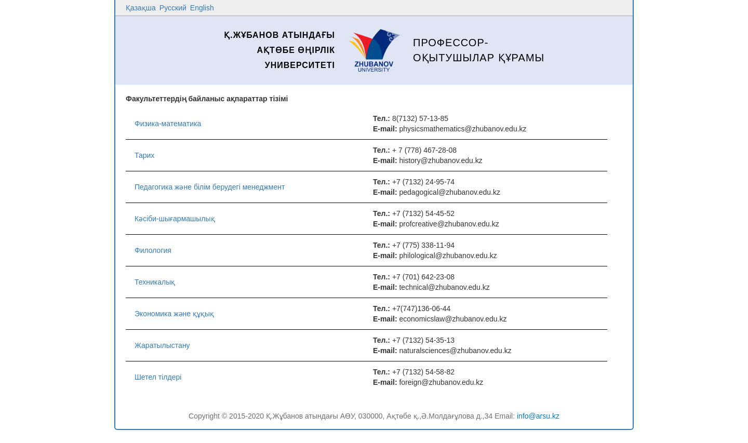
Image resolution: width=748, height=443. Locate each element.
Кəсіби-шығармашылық (175, 218)
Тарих (144, 155)
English (202, 8)
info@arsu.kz (538, 416)
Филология (153, 250)
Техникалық (155, 282)
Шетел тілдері (158, 377)
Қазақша (141, 8)
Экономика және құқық (174, 314)
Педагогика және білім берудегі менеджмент (210, 187)
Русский (172, 8)
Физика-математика (168, 123)
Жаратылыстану (162, 345)
